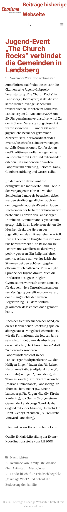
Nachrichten (19, 457)
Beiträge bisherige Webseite (44, 10)
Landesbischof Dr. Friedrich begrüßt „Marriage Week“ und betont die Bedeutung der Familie (33, 479)
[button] (29, 24)
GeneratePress (33, 506)
